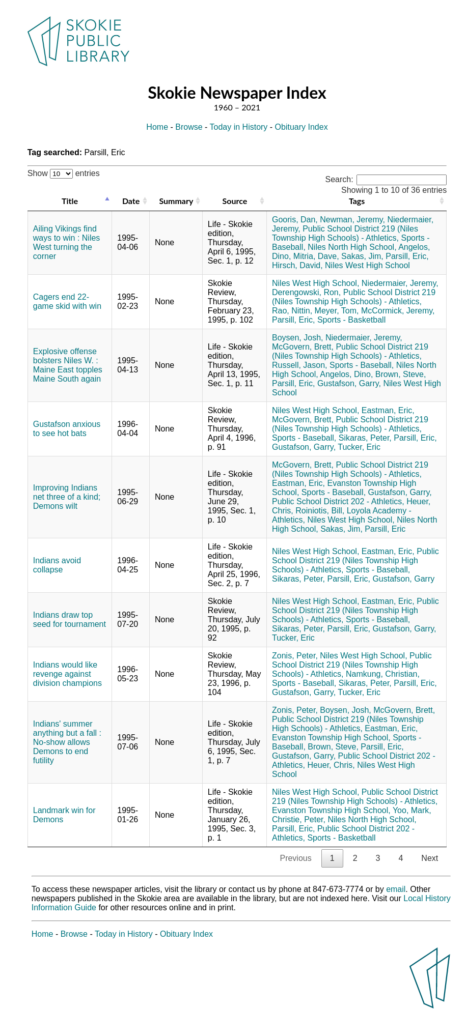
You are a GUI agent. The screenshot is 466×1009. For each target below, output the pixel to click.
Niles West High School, (315, 283)
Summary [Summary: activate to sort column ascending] (176, 201)
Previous (295, 858)
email (395, 889)
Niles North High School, (352, 247)
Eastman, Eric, (388, 410)
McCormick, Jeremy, (398, 310)
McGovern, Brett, (303, 346)
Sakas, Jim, (362, 256)
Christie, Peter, (298, 819)
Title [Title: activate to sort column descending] (70, 201)
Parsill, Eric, (407, 256)
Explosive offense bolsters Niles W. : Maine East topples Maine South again (67, 365)
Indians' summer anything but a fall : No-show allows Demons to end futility (67, 742)
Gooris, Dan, (295, 219)
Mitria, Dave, (316, 256)
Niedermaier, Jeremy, (400, 283)
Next (429, 858)
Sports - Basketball (351, 319)
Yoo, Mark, (412, 810)
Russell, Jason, (299, 365)
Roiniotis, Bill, (319, 510)
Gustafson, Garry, (349, 383)
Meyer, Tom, (337, 310)
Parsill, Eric (385, 529)
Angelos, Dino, (346, 374)
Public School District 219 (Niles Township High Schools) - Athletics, (345, 233)
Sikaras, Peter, (365, 438)
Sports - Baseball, (362, 365)
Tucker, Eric (359, 447)
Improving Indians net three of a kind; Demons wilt (67, 496)
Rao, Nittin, (292, 310)
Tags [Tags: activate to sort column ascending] (357, 201)
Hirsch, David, (297, 265)
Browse (188, 127)
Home (157, 127)
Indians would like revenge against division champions (67, 673)
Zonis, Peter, (295, 655)
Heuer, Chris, (330, 765)
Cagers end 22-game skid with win (67, 301)
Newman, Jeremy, (352, 219)
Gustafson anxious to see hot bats (67, 429)
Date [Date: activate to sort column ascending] (131, 201)
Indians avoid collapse (57, 565)
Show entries (64, 173)
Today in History (239, 127)
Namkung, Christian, (383, 674)
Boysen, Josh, (297, 337)
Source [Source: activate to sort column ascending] (235, 201)
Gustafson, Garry (403, 578)
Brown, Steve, (400, 374)
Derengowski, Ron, (306, 292)
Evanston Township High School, (331, 737)
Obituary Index (301, 127)
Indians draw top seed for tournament (69, 619)
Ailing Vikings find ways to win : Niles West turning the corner (66, 242)
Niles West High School (367, 265)
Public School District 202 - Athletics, (338, 501)
